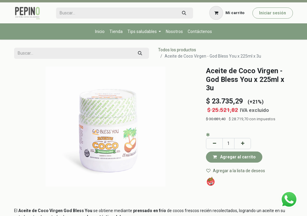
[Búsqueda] (184, 13)
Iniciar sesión (272, 12)
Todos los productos (177, 49)
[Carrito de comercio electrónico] (227, 13)
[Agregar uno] (242, 143)
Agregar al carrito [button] (234, 156)
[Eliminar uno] (214, 143)
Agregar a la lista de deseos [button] (235, 170)
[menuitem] (100, 31)
